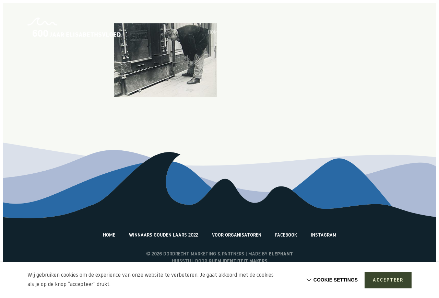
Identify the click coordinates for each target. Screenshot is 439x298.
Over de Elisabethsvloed (257, 32)
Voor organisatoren (236, 235)
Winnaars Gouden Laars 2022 (163, 235)
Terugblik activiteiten (345, 32)
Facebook (286, 235)
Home (214, 32)
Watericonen (396, 32)
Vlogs (303, 32)
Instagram (323, 235)
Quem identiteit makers (238, 261)
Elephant (281, 254)
